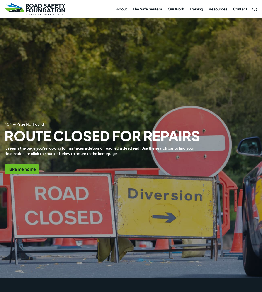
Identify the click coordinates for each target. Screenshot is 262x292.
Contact (240, 9)
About (121, 9)
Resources (218, 9)
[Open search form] (254, 9)
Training (196, 9)
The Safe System (147, 9)
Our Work (176, 9)
